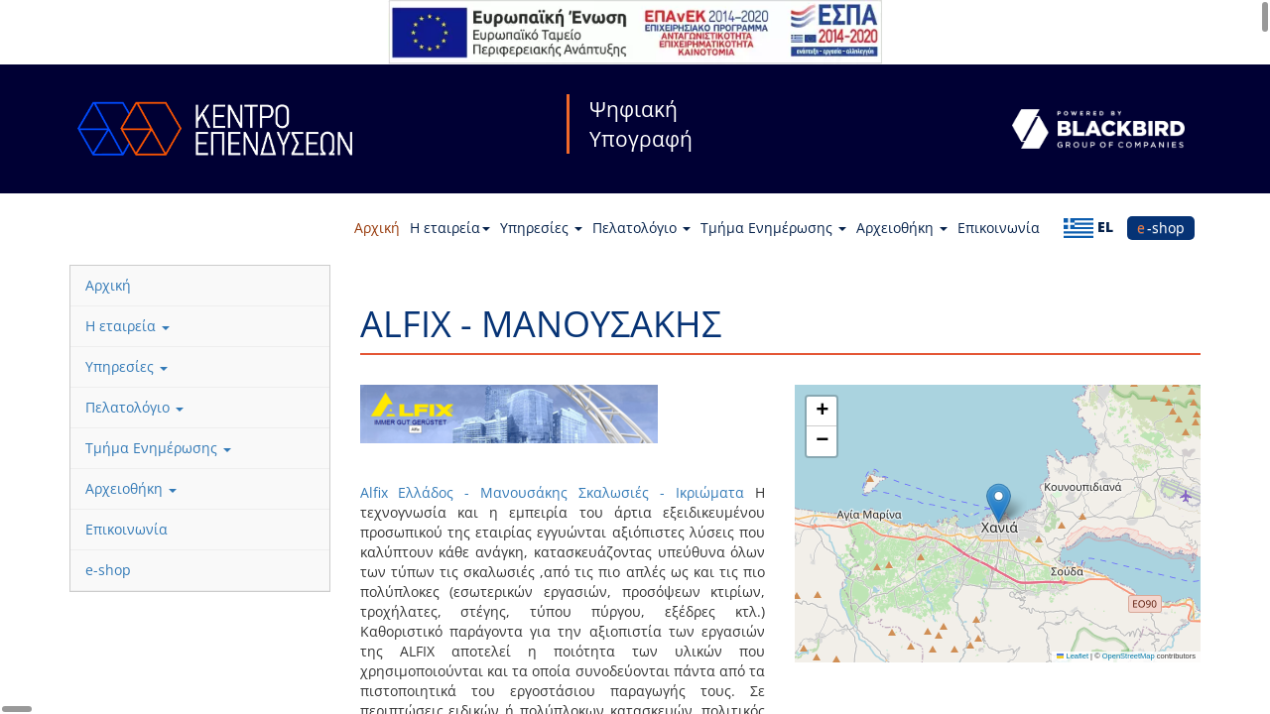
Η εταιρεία (450, 227)
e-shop (1161, 227)
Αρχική (377, 227)
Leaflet (1072, 656)
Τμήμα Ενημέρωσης (773, 227)
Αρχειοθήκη (902, 227)
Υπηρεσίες (541, 227)
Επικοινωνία (998, 227)
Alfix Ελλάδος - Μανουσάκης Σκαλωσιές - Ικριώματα (552, 492)
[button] (998, 503)
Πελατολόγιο (641, 227)
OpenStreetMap (1128, 656)
